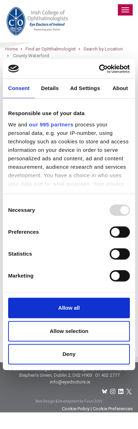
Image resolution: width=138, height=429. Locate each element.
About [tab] (120, 88)
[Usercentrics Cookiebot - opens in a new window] (99, 68)
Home (11, 49)
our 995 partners (51, 124)
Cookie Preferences (113, 408)
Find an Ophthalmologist (50, 49)
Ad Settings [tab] (85, 88)
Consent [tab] (19, 88)
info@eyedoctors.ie (70, 382)
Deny (69, 354)
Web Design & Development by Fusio (64, 401)
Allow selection (69, 331)
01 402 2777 (107, 375)
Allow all (69, 308)
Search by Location (103, 49)
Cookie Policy (76, 408)
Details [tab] (50, 88)
